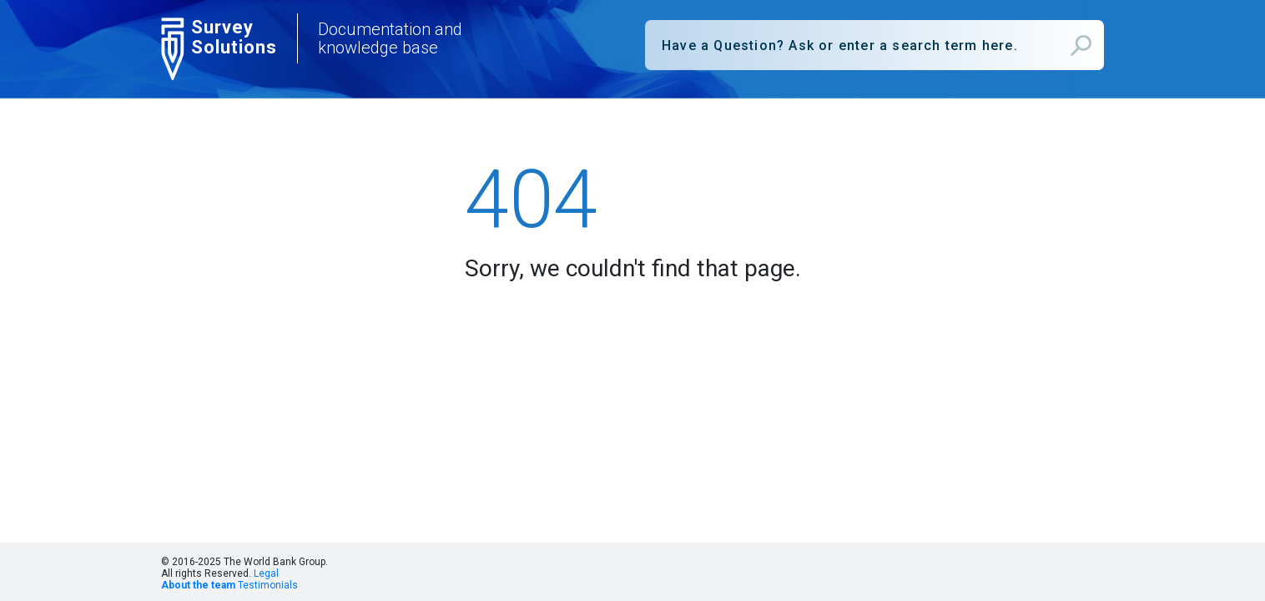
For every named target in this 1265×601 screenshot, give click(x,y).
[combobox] (874, 45)
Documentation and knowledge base (390, 38)
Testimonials (268, 585)
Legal (266, 573)
